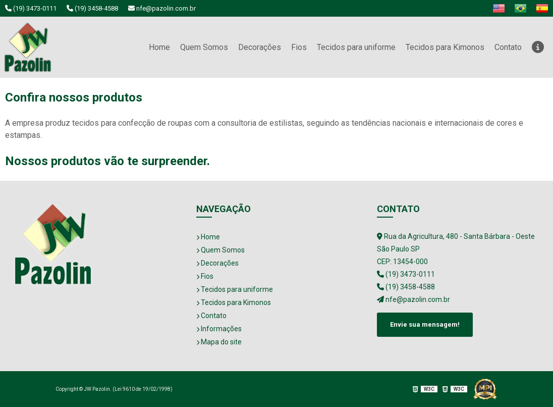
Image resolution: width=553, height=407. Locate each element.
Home (159, 47)
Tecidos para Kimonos (445, 47)
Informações (219, 329)
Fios (299, 47)
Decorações (259, 47)
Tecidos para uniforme (356, 47)
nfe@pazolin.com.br (162, 8)
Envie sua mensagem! (425, 324)
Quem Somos (204, 47)
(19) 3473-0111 (31, 8)
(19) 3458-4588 (92, 8)
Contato (508, 47)
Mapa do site (219, 342)
